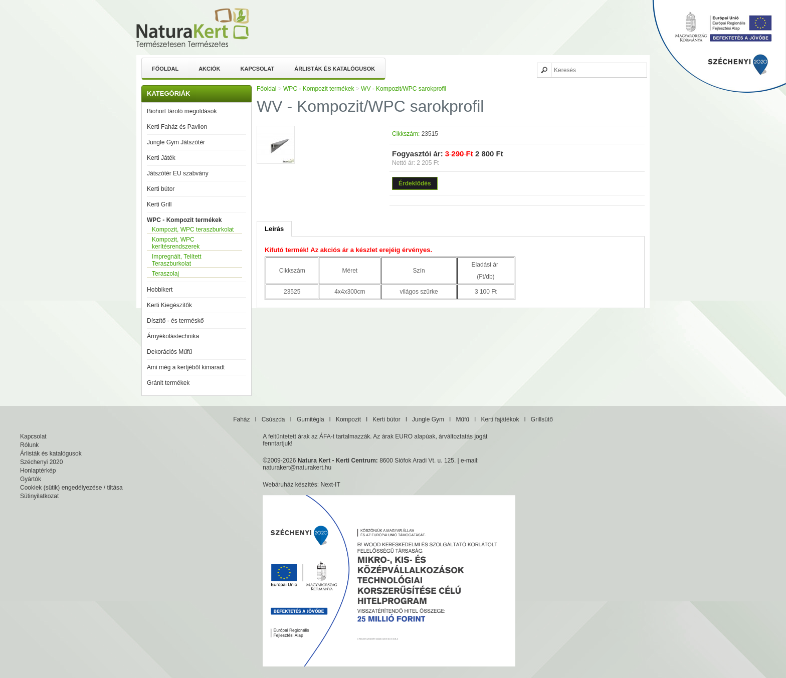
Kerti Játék (161, 157)
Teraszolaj (165, 273)
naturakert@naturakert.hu (297, 467)
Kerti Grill (159, 204)
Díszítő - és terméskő (175, 320)
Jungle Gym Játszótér (176, 142)
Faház (241, 419)
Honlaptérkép (38, 470)
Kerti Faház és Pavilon (177, 126)
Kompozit (348, 419)
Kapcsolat (258, 69)
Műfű (462, 419)
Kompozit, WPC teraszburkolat (193, 229)
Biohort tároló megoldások (182, 111)
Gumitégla (310, 419)
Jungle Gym (428, 419)
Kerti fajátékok (500, 419)
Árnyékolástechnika (173, 336)
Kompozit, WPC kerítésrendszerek (176, 243)
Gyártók (30, 479)
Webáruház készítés (290, 484)
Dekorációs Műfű (169, 351)
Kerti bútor (160, 188)
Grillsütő (542, 419)
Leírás (274, 229)
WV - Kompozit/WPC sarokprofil (403, 88)
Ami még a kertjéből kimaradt (186, 367)
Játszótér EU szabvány (178, 173)
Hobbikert (159, 289)
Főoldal (165, 69)
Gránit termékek (168, 382)
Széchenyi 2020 (41, 462)
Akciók (209, 69)
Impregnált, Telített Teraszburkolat (177, 260)
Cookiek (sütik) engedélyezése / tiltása (71, 487)
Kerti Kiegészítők (169, 305)
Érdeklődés (415, 183)
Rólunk (29, 444)
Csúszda (273, 419)
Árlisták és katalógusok (334, 69)
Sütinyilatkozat (39, 496)
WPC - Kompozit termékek (184, 219)
